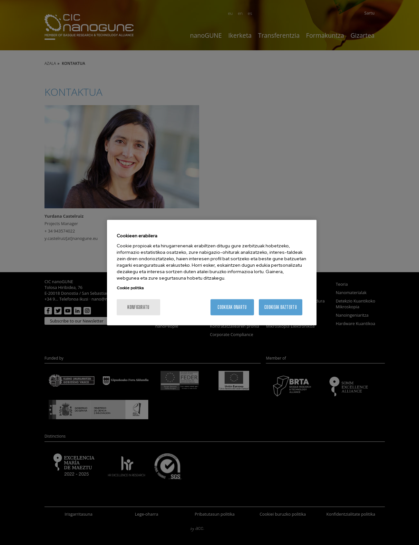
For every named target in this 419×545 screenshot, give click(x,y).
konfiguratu (138, 307)
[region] (212, 272)
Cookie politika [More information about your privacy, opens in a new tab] (130, 287)
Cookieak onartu (232, 307)
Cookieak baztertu (280, 307)
